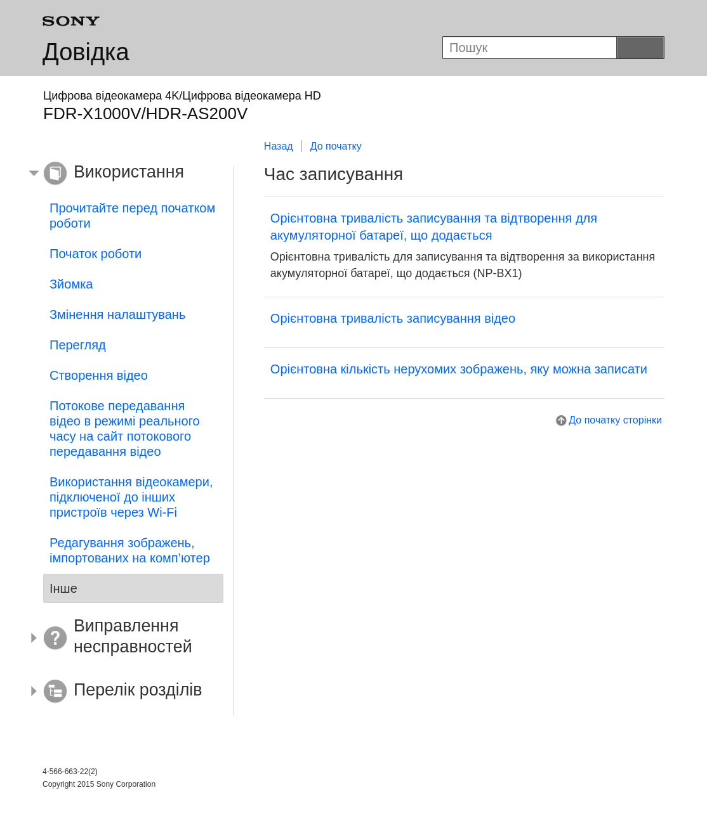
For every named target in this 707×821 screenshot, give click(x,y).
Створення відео (99, 375)
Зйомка (71, 284)
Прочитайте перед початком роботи (132, 215)
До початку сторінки (615, 420)
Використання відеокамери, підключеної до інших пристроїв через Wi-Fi (131, 497)
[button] (123, 173)
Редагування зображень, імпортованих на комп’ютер (130, 550)
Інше (63, 588)
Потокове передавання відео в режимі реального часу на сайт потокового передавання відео (125, 428)
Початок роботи (96, 254)
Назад (278, 146)
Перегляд (78, 345)
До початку (336, 146)
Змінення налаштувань (117, 314)
